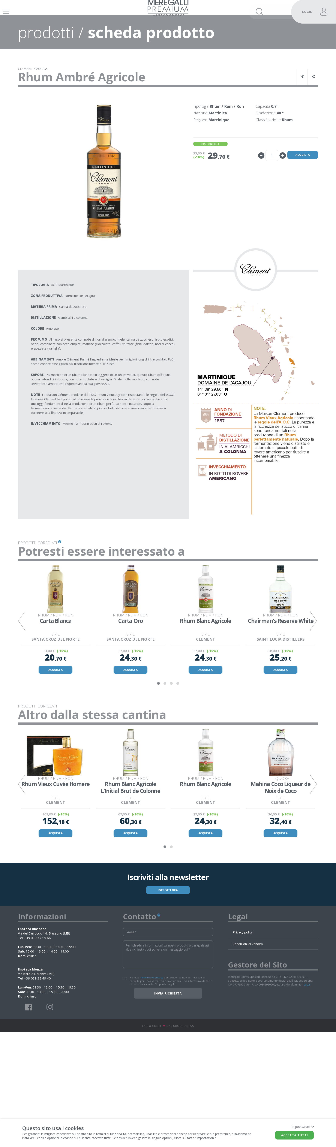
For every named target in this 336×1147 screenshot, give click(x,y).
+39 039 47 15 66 (37, 1053)
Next (312, 655)
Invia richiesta (168, 1108)
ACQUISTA (55, 729)
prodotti (46, 40)
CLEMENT (25, 77)
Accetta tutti (294, 1135)
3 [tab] (171, 744)
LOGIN (307, 12)
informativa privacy (152, 1092)
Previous (23, 655)
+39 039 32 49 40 (37, 1093)
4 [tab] (178, 744)
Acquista (296, 164)
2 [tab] (165, 744)
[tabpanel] (55, 655)
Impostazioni (303, 1127)
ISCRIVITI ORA (168, 1004)
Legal (307, 1099)
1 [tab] (158, 744)
